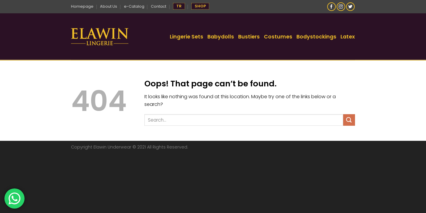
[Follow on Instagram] (341, 6)
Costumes (278, 36)
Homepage (82, 6)
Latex (348, 36)
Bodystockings (316, 36)
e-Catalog (134, 6)
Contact (158, 6)
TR (179, 6)
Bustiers (249, 36)
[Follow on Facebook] (331, 6)
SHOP (200, 6)
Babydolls (220, 36)
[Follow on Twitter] (350, 6)
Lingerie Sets (186, 36)
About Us (108, 6)
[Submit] (349, 120)
